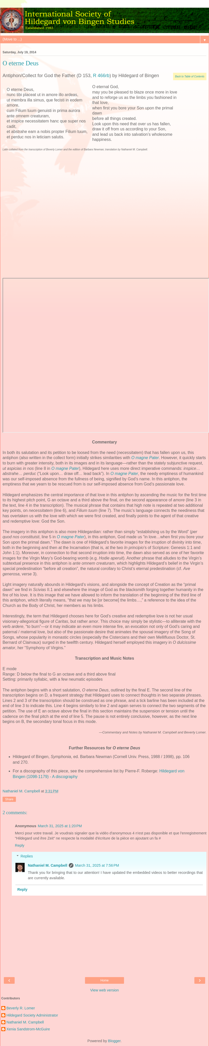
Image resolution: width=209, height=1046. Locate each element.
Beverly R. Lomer (20, 1008)
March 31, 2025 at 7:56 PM (97, 865)
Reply (19, 845)
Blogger (114, 1041)
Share (9, 799)
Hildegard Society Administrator (32, 1015)
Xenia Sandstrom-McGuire (28, 1029)
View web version (104, 990)
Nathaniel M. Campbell (47, 865)
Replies (27, 856)
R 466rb (101, 75)
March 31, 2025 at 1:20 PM (60, 826)
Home (104, 980)
